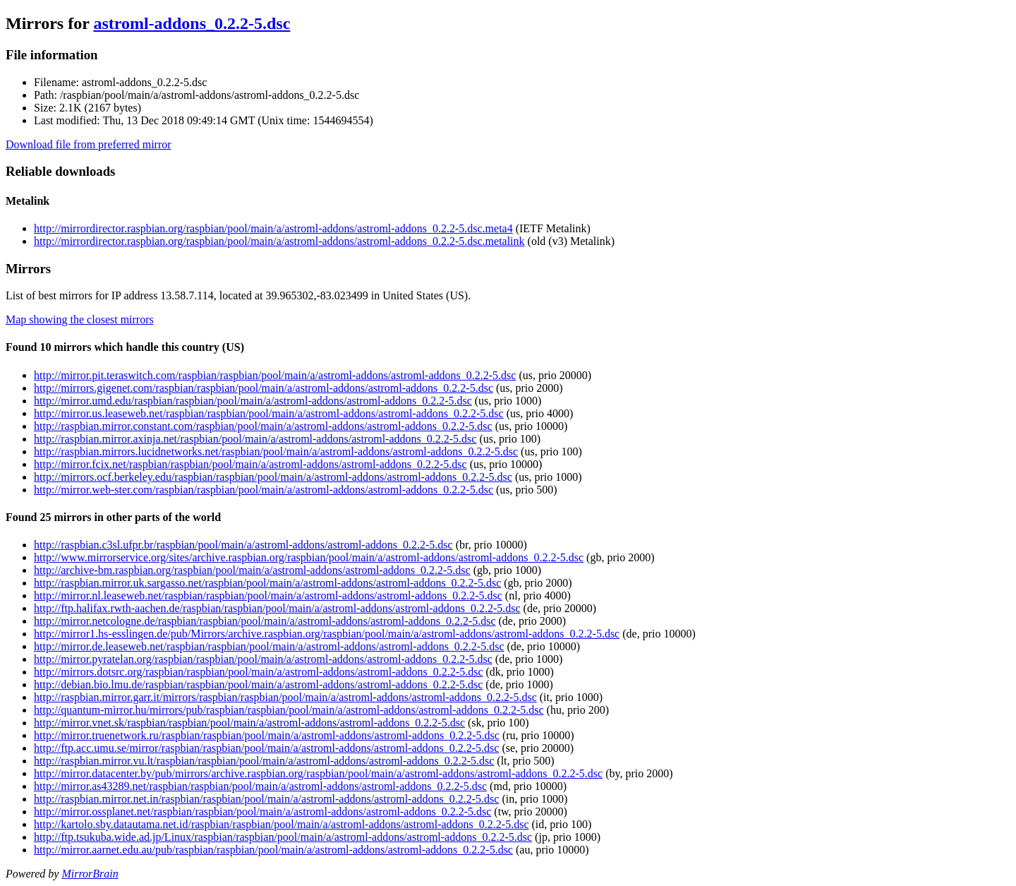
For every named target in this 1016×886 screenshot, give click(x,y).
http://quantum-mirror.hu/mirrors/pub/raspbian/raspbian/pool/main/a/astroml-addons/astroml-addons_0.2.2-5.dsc (289, 710)
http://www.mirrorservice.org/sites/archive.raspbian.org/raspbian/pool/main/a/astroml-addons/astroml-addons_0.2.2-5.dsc (308, 557)
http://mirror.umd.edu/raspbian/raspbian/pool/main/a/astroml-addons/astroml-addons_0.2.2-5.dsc (253, 401)
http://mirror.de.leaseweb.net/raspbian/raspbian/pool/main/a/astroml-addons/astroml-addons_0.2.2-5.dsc (269, 646)
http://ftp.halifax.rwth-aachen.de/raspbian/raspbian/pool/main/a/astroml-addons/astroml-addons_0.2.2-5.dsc (277, 608)
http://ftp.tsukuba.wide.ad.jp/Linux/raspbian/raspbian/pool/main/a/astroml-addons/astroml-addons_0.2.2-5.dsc (283, 837)
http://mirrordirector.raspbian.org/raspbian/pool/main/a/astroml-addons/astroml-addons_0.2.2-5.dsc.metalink (279, 241)
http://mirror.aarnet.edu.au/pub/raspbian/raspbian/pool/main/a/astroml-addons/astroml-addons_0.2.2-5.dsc (273, 850)
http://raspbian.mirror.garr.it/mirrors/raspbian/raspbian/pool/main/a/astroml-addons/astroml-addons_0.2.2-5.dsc (285, 697)
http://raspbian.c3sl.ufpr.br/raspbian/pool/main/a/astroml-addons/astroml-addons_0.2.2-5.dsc (243, 545)
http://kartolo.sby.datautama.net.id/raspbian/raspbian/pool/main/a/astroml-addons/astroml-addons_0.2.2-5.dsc (281, 824)
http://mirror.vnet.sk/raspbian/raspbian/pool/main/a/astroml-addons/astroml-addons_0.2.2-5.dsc (249, 723)
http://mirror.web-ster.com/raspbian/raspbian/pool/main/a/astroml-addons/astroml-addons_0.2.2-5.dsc (263, 490)
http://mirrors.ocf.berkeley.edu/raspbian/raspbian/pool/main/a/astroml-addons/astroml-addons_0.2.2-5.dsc (273, 477)
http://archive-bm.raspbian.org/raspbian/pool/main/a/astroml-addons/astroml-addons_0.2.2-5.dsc (252, 570)
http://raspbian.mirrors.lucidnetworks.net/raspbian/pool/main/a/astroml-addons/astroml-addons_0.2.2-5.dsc (276, 451)
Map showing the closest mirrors (80, 319)
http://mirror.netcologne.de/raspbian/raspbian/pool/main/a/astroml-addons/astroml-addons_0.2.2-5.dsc (265, 621)
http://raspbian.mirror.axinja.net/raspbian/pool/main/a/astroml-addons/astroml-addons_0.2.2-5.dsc (255, 439)
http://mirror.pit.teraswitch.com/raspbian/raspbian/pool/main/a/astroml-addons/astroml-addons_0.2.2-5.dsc (275, 375)
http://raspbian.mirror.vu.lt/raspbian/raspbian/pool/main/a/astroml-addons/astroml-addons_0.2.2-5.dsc (264, 761)
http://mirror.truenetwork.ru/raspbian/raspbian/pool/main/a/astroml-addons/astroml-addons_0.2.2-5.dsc (267, 735)
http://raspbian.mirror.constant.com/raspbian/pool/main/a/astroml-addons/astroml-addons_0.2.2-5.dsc (263, 426)
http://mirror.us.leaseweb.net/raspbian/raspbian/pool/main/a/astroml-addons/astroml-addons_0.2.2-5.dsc (269, 413)
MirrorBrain (89, 874)
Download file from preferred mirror (88, 144)
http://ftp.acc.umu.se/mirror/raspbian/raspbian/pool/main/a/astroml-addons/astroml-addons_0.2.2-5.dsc (266, 748)
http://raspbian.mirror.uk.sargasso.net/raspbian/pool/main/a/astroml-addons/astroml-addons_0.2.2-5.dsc (267, 583)
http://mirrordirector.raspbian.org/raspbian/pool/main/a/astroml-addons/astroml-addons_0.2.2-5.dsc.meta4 (273, 228)
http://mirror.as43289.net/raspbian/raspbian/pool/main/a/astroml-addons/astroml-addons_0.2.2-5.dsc (260, 786)
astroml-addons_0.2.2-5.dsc (191, 23)
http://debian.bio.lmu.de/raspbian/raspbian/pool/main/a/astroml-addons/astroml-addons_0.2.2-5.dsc (258, 684)
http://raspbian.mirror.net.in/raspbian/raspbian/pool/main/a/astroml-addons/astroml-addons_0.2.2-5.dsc (266, 799)
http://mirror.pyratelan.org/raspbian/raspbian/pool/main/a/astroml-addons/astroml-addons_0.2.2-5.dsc (263, 659)
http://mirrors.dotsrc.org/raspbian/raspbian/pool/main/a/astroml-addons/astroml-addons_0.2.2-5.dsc (258, 672)
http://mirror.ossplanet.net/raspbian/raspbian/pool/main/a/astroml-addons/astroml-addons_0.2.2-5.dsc (262, 812)
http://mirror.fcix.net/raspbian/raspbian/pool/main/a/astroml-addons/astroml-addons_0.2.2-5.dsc (250, 464)
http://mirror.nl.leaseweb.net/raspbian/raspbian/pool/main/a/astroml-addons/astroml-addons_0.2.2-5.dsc (268, 595)
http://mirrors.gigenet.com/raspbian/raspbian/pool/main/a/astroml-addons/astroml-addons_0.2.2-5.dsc (263, 388)
